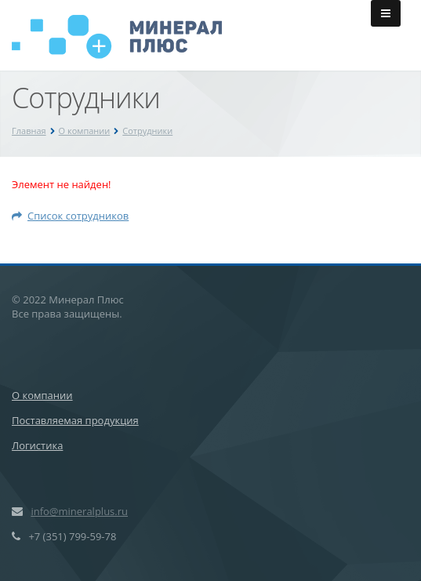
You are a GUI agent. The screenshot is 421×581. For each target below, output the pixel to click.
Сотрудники (147, 130)
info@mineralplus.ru (79, 511)
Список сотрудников (70, 216)
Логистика (37, 445)
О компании (85, 130)
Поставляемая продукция (75, 420)
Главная (29, 130)
